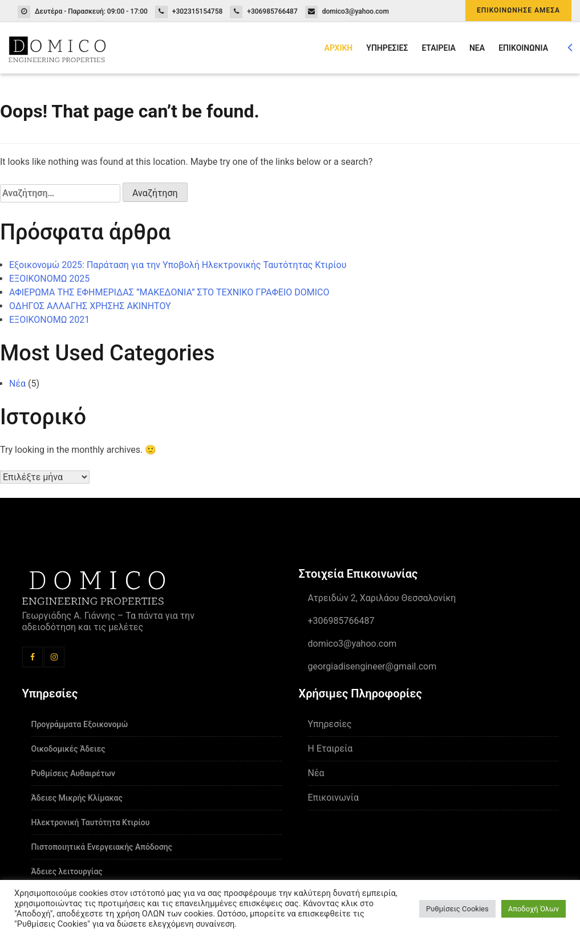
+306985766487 (272, 11)
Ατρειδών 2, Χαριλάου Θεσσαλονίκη (382, 598)
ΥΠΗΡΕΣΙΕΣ (387, 47)
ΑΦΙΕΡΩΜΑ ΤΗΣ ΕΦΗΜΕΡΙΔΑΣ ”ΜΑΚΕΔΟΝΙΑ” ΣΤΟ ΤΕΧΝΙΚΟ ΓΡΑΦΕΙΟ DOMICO (169, 292)
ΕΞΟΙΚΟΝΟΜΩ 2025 (49, 278)
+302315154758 (197, 11)
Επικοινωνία (333, 797)
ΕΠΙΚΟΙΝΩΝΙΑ (523, 47)
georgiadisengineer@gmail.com (372, 666)
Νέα (17, 383)
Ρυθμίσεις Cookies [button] (457, 908)
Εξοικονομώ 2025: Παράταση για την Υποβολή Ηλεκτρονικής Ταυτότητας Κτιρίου (177, 264)
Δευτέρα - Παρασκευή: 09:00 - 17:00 (91, 11)
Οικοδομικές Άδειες (68, 748)
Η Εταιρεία (330, 748)
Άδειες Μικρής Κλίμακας (77, 797)
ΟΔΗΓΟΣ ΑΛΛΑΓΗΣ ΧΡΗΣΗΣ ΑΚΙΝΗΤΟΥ (90, 306)
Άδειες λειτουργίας (67, 871)
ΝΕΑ (477, 47)
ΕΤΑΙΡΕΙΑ (438, 47)
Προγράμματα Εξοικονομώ (79, 724)
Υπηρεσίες (330, 724)
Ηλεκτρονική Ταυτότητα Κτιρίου (90, 822)
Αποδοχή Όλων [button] (533, 908)
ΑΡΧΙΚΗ (339, 47)
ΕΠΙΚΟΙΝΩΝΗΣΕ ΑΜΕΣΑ (518, 10)
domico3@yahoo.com (355, 11)
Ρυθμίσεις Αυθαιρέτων (73, 773)
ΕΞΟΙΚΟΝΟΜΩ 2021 (49, 319)
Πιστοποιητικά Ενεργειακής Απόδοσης (101, 846)
